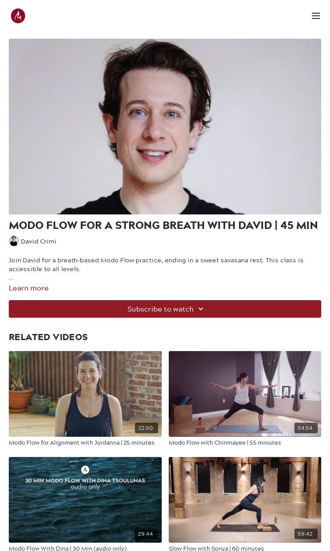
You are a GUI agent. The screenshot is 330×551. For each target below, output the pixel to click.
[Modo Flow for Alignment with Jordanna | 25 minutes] (85, 442)
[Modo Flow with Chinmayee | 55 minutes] (245, 442)
